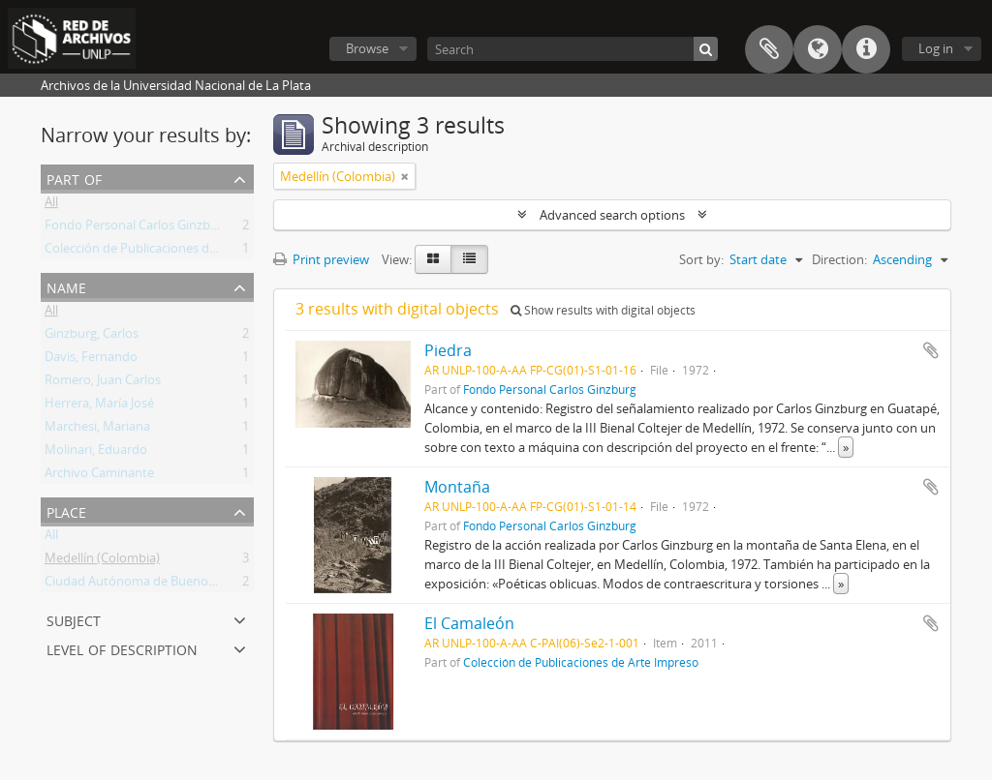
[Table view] (469, 259)
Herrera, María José (99, 406)
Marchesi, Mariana (97, 429)
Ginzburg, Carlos (92, 336)
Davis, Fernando (91, 360)
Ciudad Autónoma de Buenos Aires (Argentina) (178, 584)
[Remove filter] (405, 176)
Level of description (122, 648)
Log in (935, 48)
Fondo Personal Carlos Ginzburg (137, 228)
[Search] (572, 49)
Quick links (866, 49)
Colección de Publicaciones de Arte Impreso (169, 251)
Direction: (839, 259)
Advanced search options (612, 215)
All (51, 205)
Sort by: (701, 259)
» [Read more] (846, 447)
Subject (73, 619)
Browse (367, 48)
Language (817, 49)
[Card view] (433, 259)
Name (66, 286)
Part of (74, 178)
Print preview (321, 259)
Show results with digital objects (603, 310)
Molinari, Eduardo (96, 453)
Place (66, 510)
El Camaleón (469, 623)
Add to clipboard (931, 350)
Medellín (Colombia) (102, 561)
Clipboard (769, 49)
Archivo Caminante (99, 476)
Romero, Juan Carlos (103, 383)
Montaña (457, 486)
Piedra (448, 350)
